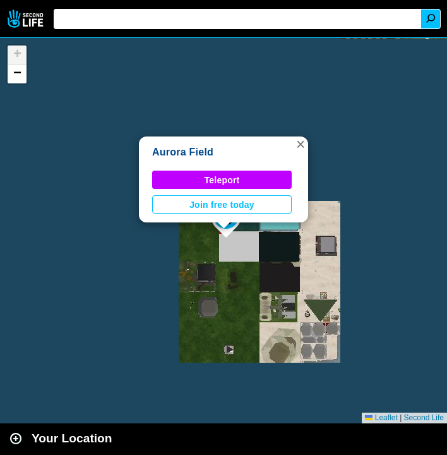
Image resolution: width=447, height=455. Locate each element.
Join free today (221, 205)
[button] (300, 144)
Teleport (222, 180)
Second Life (26, 18)
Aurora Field (182, 152)
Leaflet (381, 417)
